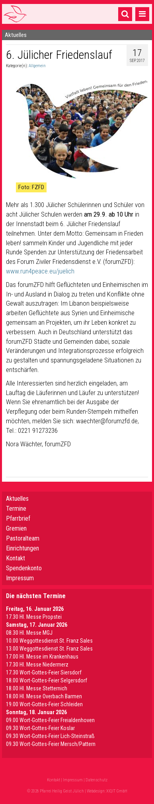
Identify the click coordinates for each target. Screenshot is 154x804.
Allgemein (37, 65)
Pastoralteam (22, 538)
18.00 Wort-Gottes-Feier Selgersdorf (46, 680)
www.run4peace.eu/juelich (40, 271)
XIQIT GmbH (116, 791)
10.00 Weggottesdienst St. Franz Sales (49, 640)
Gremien (16, 528)
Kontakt (15, 558)
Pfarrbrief (18, 518)
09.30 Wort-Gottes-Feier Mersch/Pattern (51, 744)
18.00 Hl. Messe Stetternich (36, 688)
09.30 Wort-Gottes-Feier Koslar (40, 728)
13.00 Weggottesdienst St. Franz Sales (49, 648)
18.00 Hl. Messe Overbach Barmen (44, 696)
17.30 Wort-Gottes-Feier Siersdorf (44, 672)
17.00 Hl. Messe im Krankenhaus (42, 656)
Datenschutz (96, 780)
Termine (16, 508)
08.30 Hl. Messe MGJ (29, 633)
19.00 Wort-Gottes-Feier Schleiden (44, 704)
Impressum (20, 578)
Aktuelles (17, 498)
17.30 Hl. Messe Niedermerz (37, 664)
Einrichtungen (22, 548)
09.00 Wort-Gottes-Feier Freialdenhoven (50, 720)
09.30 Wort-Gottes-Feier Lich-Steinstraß (50, 736)
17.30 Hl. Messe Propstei (34, 617)
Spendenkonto (24, 568)
